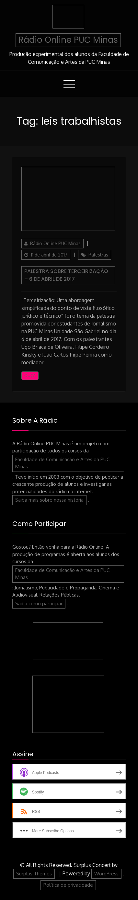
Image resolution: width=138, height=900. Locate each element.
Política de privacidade (68, 885)
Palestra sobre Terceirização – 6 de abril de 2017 (66, 275)
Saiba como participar (39, 603)
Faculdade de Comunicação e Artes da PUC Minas (62, 463)
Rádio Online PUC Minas (68, 40)
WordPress (106, 874)
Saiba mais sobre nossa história (49, 500)
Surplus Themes (34, 874)
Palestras (98, 254)
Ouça (30, 375)
